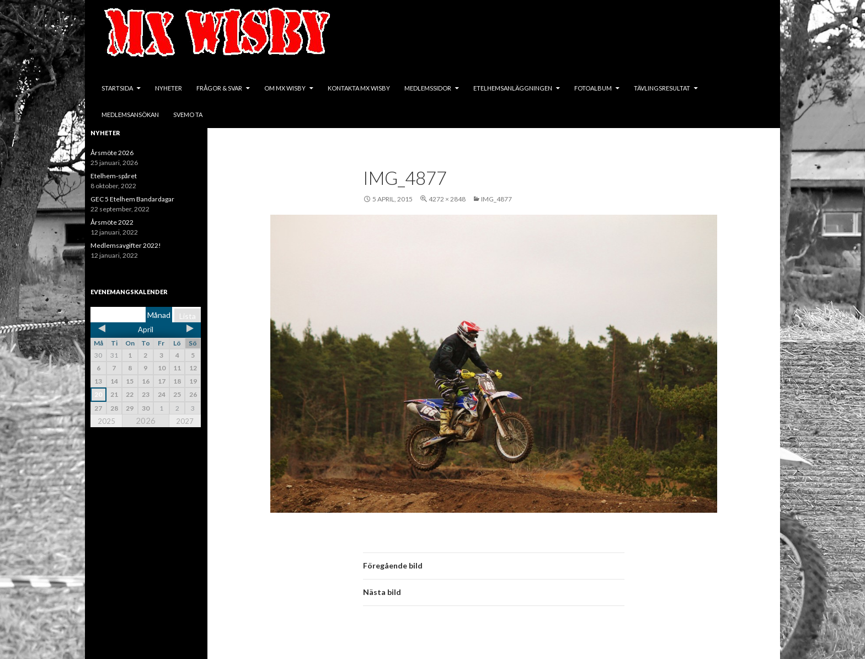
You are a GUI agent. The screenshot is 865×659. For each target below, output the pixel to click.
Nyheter (168, 88)
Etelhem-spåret (113, 176)
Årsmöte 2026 (112, 152)
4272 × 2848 (447, 199)
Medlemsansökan (130, 114)
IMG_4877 (496, 199)
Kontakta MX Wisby (359, 88)
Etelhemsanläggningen (512, 88)
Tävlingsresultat (662, 88)
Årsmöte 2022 (112, 222)
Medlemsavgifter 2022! (125, 245)
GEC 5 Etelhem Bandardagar (132, 199)
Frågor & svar (219, 88)
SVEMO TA (187, 114)
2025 (106, 421)
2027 (185, 421)
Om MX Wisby (285, 88)
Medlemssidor (427, 88)
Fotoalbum (593, 88)
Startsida (117, 88)
